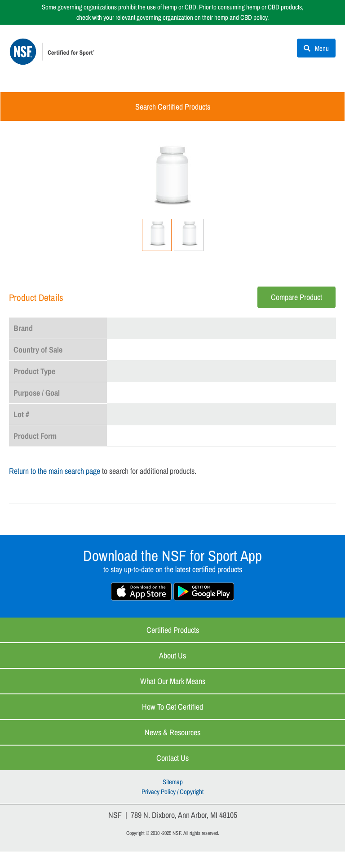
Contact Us (172, 758)
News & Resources (172, 732)
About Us (172, 656)
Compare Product (296, 297)
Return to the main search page (54, 471)
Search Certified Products (172, 107)
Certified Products (172, 630)
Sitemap (173, 782)
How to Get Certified (172, 707)
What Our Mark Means (172, 681)
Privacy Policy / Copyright (172, 792)
